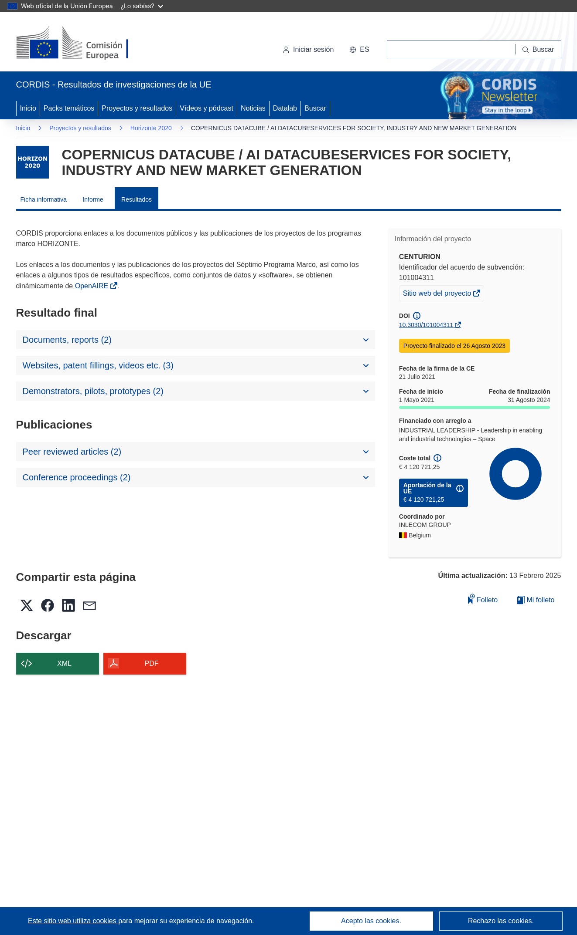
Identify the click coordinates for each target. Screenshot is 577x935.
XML (64, 663)
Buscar (315, 108)
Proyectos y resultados (137, 108)
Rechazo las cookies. (501, 921)
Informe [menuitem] (92, 199)
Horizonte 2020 (151, 128)
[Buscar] (538, 49)
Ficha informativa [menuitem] (43, 199)
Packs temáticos (69, 108)
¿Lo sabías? (142, 6)
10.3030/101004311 (426, 324)
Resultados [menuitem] (136, 199)
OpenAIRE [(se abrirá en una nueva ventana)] (92, 286)
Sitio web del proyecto (438, 294)
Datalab (285, 108)
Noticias (253, 108)
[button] (359, 49)
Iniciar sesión (308, 49)
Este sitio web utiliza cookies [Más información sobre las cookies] (73, 921)
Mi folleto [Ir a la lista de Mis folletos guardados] (535, 600)
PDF (152, 663)
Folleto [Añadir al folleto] (483, 599)
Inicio (28, 108)
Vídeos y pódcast (206, 108)
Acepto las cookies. (371, 921)
